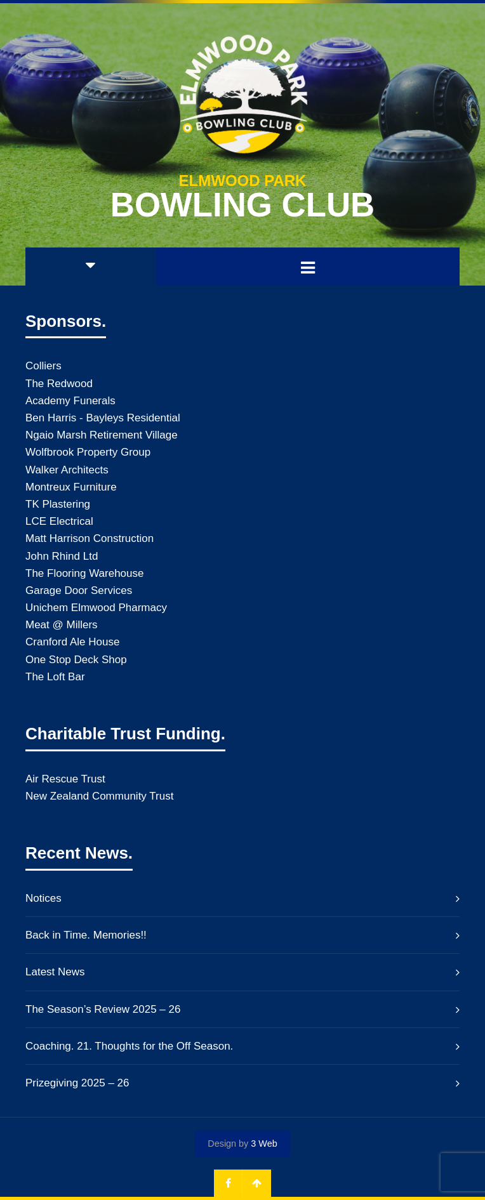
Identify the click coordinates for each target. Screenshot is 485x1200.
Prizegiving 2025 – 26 (77, 1083)
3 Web (264, 1143)
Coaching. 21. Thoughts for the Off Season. (129, 1046)
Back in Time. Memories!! (86, 935)
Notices (43, 898)
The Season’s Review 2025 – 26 (102, 1009)
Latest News (55, 972)
